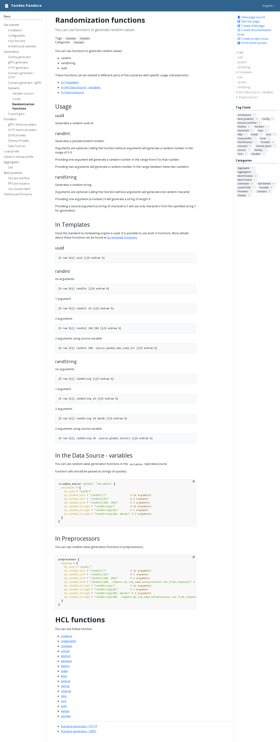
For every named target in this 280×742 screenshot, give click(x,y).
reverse (66, 691)
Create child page (251, 26)
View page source (251, 17)
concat (65, 651)
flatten (65, 666)
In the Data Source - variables (254, 92)
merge (65, 686)
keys (64, 676)
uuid (239, 57)
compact (66, 646)
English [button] (268, 6)
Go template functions (122, 237)
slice (64, 696)
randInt (241, 62)
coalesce (66, 636)
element (66, 661)
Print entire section (252, 43)
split (64, 706)
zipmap (66, 716)
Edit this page (248, 21)
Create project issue (252, 39)
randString (243, 67)
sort (63, 701)
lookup (65, 681)
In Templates (244, 72)
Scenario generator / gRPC (79, 731)
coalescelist (68, 641)
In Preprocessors (247, 97)
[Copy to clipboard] (193, 481)
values (65, 711)
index (64, 671)
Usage (240, 52)
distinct (66, 656)
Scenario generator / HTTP (79, 726)
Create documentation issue (254, 32)
